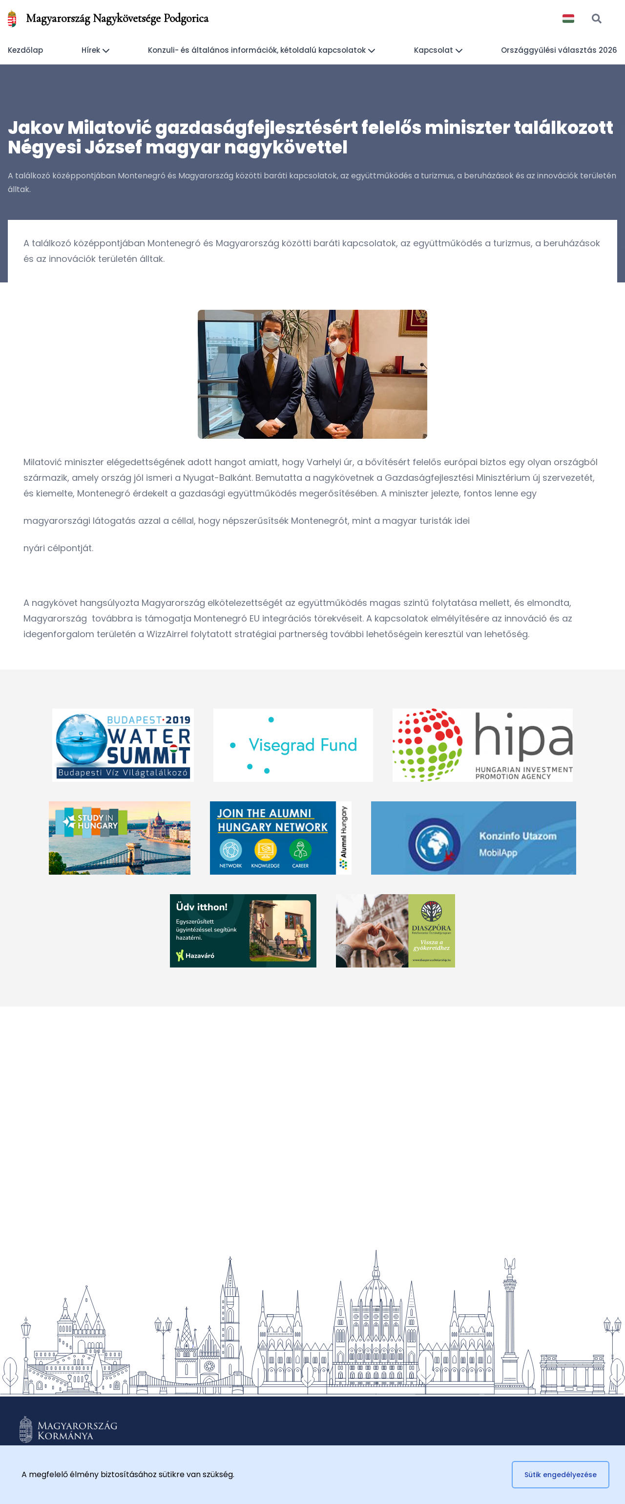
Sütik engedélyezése (560, 1475)
